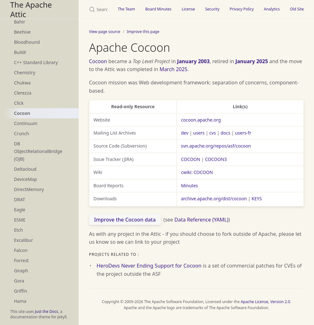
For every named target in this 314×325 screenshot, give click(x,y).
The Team (126, 9)
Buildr (20, 52)
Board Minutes (158, 9)
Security (212, 9)
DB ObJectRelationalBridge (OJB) (38, 151)
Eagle (19, 210)
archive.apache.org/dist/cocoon (214, 199)
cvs (212, 133)
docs (225, 133)
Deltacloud (25, 169)
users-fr (243, 133)
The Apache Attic (31, 9)
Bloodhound (27, 42)
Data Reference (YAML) (201, 219)
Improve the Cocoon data (125, 219)
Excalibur (23, 240)
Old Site (297, 9)
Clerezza (22, 93)
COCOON (190, 159)
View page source (104, 31)
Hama (20, 301)
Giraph (21, 271)
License (188, 9)
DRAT (19, 199)
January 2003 (193, 61)
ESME (19, 220)
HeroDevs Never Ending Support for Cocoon (149, 265)
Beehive (22, 32)
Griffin (20, 291)
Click (19, 103)
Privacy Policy (242, 9)
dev (184, 133)
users (199, 133)
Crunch (21, 133)
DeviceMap (25, 179)
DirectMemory (29, 189)
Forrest (21, 260)
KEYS (257, 199)
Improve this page (143, 31)
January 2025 (252, 61)
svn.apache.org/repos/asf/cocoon (216, 146)
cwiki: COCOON (197, 172)
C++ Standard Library (36, 62)
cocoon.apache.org (201, 120)
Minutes (189, 185)
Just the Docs (46, 311)
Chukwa (22, 83)
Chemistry (24, 73)
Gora (19, 281)
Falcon (21, 250)
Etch (18, 230)
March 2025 (174, 69)
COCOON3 (216, 159)
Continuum (26, 123)
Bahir (19, 22)
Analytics (272, 9)
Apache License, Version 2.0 (265, 301)
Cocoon (22, 113)
